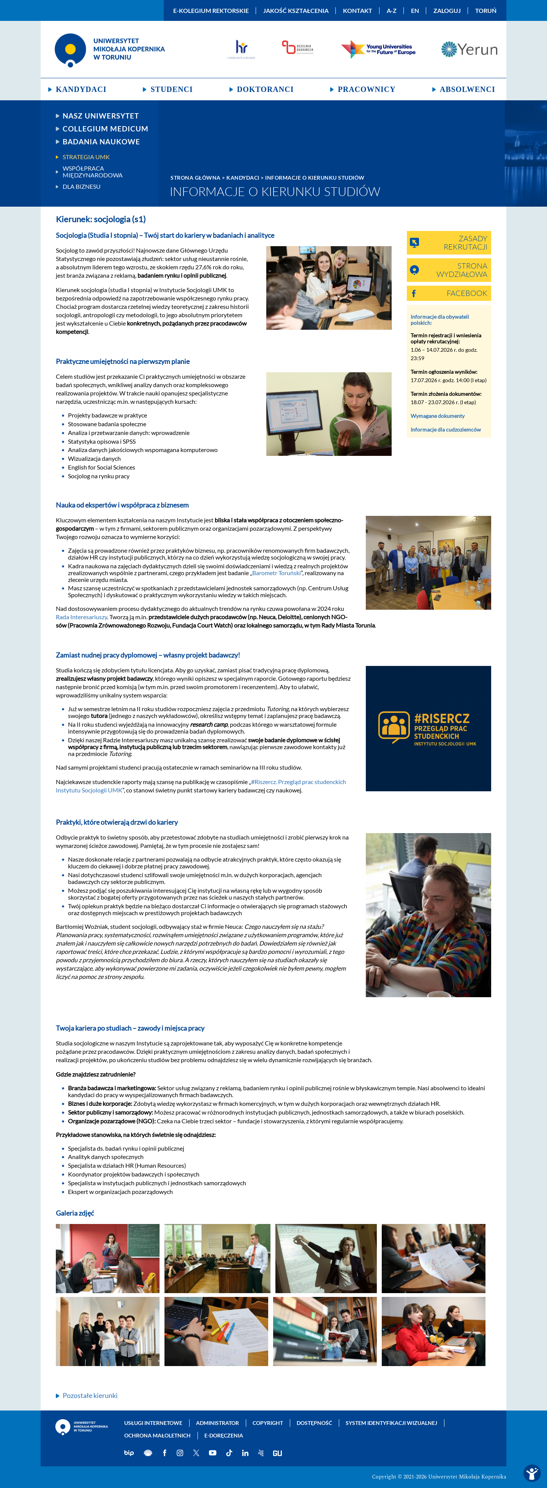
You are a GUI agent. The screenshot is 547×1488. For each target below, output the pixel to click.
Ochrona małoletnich (157, 1435)
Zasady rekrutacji (465, 243)
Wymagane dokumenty (438, 416)
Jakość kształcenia (296, 10)
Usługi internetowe (153, 1423)
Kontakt (357, 10)
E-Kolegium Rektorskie (211, 10)
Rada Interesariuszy (81, 616)
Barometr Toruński (276, 572)
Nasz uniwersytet (101, 116)
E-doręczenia (223, 1435)
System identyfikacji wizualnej (391, 1423)
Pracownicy (366, 89)
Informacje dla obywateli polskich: (440, 319)
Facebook (467, 293)
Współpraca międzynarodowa (93, 172)
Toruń (485, 10)
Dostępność (314, 1423)
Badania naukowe (101, 142)
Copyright (268, 1423)
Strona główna (196, 177)
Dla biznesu (82, 186)
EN (415, 10)
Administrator (217, 1423)
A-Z (392, 10)
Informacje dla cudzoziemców (446, 429)
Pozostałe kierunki (90, 1395)
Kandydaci (81, 89)
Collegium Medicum (106, 129)
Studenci (171, 89)
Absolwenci (467, 89)
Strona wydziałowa (461, 270)
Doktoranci (265, 89)
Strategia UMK (86, 156)
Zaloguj (447, 10)
